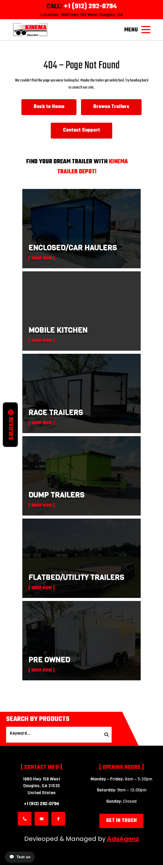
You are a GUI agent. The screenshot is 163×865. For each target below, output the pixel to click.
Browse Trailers (111, 107)
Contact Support (81, 130)
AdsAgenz (123, 838)
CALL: (81, 6)
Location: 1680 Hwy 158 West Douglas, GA (81, 15)
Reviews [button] (10, 425)
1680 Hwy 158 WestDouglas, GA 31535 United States (41, 786)
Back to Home (49, 107)
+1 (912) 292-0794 (41, 804)
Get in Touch (121, 821)
